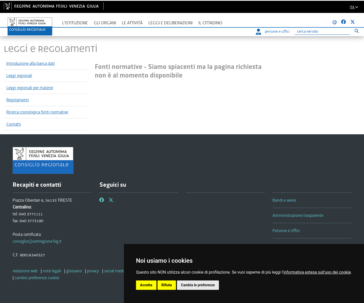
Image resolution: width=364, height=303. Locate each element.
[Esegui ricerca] (356, 30)
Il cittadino (210, 23)
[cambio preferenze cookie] (37, 277)
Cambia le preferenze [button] (198, 285)
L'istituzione (75, 23)
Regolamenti (17, 100)
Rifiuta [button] (167, 285)
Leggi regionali (19, 75)
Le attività (132, 23)
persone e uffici (272, 31)
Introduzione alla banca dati (30, 63)
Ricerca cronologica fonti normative (37, 112)
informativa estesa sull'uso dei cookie (317, 272)
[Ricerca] (322, 31)
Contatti (13, 124)
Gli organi (105, 23)
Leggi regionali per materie (29, 87)
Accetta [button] (146, 285)
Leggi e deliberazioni (170, 23)
